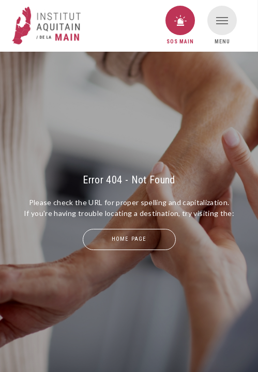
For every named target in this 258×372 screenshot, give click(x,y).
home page (129, 239)
